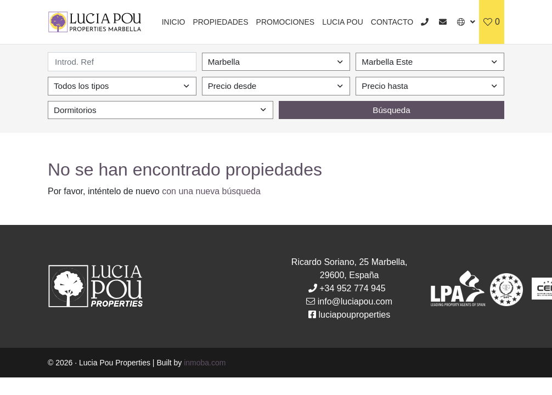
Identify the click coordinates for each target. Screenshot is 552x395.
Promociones (285, 22)
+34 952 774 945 (352, 288)
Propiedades (220, 22)
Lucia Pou (342, 22)
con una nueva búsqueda (211, 191)
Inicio (173, 22)
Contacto (392, 22)
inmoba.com (205, 362)
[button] (466, 22)
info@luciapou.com (355, 301)
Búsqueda (391, 110)
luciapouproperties (355, 314)
